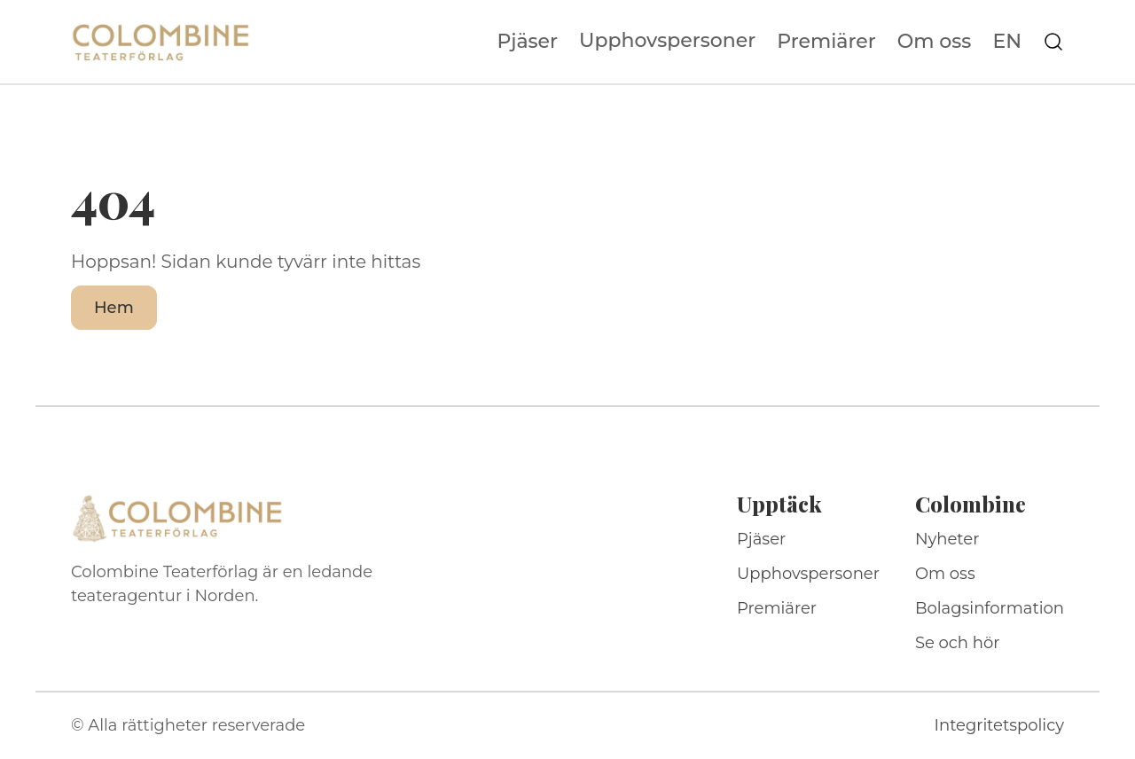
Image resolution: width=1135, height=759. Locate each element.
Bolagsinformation (989, 608)
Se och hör (957, 643)
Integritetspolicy (999, 725)
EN (1007, 41)
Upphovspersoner (667, 40)
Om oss (934, 41)
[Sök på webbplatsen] (1053, 41)
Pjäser (528, 41)
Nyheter (947, 539)
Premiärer (826, 41)
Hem (114, 307)
